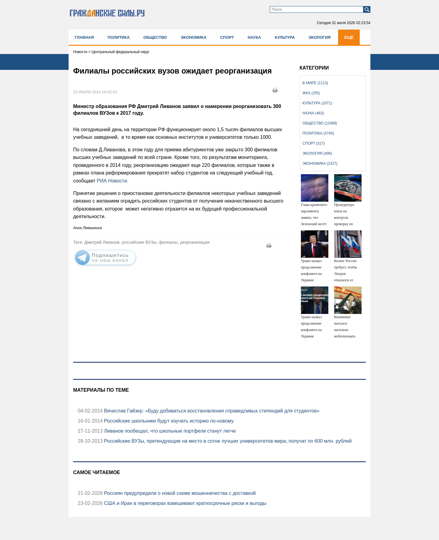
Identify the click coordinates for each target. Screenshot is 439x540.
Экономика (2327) (319, 163)
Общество (155, 37)
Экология (319, 37)
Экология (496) (317, 153)
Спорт (227, 37)
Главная (84, 37)
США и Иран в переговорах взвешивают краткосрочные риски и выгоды (184, 503)
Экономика (193, 37)
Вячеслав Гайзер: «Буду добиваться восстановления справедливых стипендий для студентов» (211, 410)
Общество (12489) (319, 123)
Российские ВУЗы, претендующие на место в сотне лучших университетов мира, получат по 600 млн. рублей (227, 441)
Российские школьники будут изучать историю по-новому (168, 420)
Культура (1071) (317, 103)
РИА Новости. (111, 180)
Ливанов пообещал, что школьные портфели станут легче (169, 431)
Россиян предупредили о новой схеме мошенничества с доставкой (179, 493)
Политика (119, 37)
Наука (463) (313, 113)
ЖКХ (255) (311, 93)
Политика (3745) (318, 133)
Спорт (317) (313, 143)
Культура (285, 37)
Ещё (349, 37)
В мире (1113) (315, 83)
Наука (254, 37)
